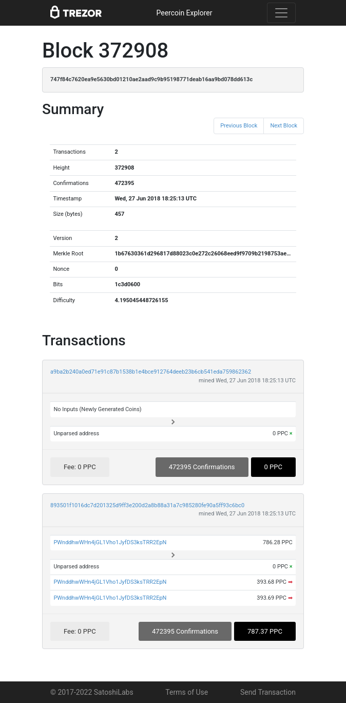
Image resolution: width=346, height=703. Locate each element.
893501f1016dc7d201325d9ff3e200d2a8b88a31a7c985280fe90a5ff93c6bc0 (147, 505)
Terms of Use (186, 692)
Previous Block (238, 125)
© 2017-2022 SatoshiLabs (91, 692)
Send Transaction (268, 692)
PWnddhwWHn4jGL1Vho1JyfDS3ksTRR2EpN (109, 542)
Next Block (283, 125)
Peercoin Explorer (184, 13)
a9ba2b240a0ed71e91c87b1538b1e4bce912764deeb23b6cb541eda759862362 (150, 371)
